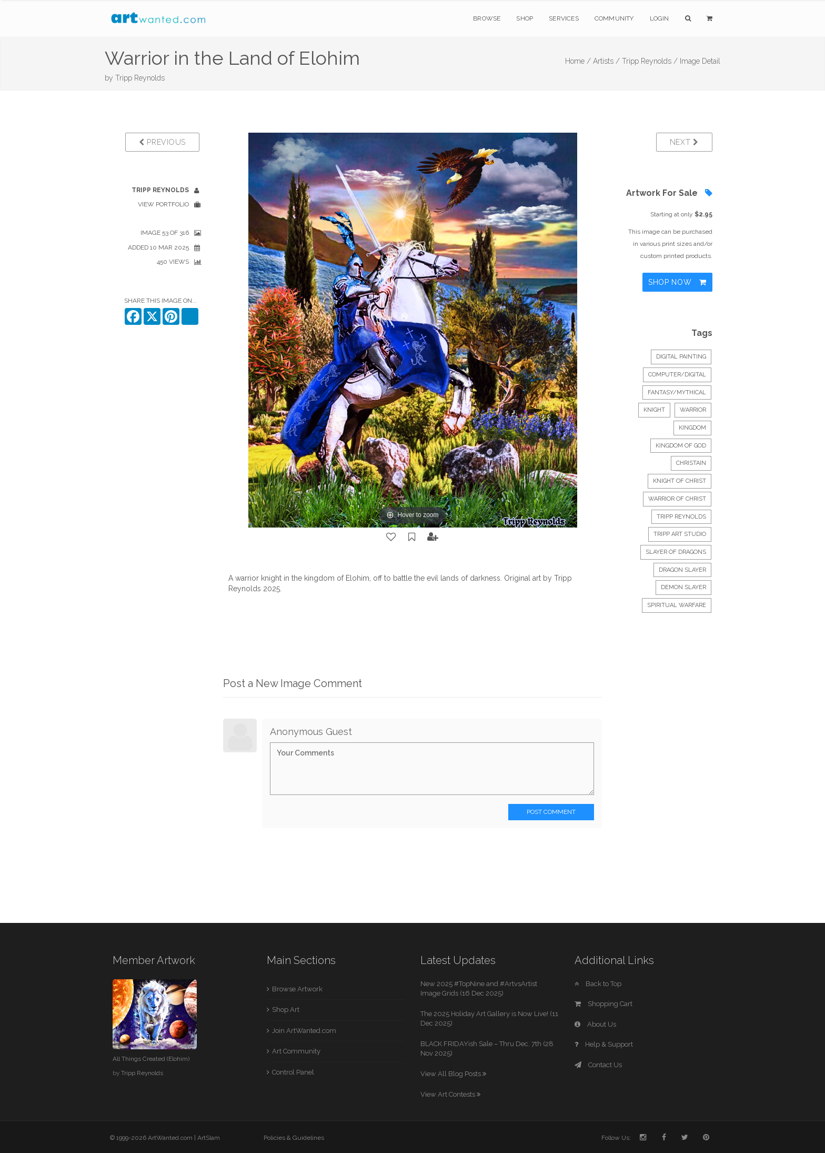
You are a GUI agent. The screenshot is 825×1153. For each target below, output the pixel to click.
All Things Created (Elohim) (151, 1058)
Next (684, 142)
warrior (693, 409)
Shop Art (285, 1009)
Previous (162, 142)
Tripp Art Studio (679, 534)
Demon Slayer (683, 587)
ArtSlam (208, 1137)
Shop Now (677, 282)
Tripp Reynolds (140, 78)
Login (659, 18)
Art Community (296, 1051)
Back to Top (598, 984)
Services (564, 18)
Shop (524, 18)
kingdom (692, 427)
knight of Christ (679, 481)
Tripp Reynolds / (650, 61)
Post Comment (551, 812)
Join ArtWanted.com (304, 1031)
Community (614, 18)
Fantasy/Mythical (677, 392)
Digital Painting (681, 356)
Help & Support (604, 1044)
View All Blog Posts (453, 1074)
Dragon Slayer (682, 569)
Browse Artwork (297, 989)
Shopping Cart (603, 1004)
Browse (486, 18)
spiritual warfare (676, 605)
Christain (691, 463)
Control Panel (293, 1072)
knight (654, 409)
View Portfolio (163, 204)
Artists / (606, 61)
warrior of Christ (677, 498)
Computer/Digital (677, 374)
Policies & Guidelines (294, 1137)
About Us (595, 1024)
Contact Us (598, 1065)
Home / (578, 61)
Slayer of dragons (676, 552)
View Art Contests (450, 1094)
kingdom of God (681, 445)
